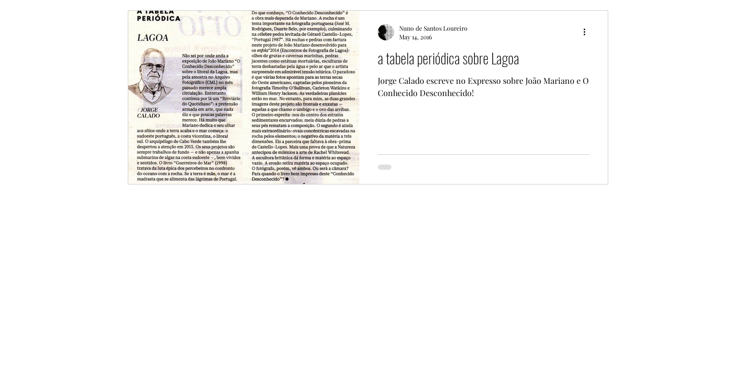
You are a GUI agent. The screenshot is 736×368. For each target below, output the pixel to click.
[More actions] (588, 32)
